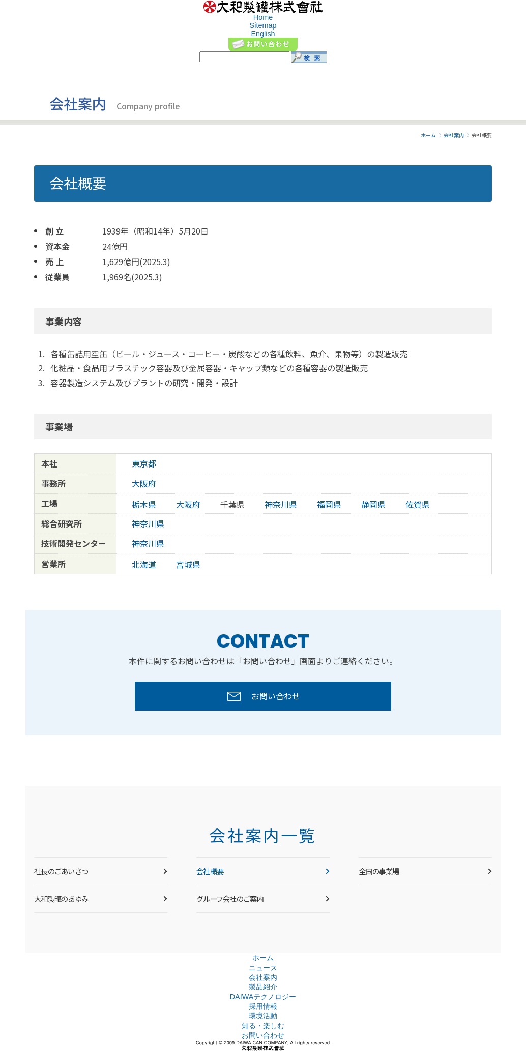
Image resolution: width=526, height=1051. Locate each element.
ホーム (428, 135)
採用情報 (263, 1006)
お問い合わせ (263, 1035)
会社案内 (454, 135)
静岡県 (373, 504)
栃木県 (144, 504)
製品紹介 (263, 987)
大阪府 (144, 483)
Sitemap (263, 25)
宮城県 (188, 564)
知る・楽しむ (263, 1025)
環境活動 (263, 1016)
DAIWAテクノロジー (263, 996)
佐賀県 (417, 504)
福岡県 (329, 504)
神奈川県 (281, 504)
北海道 (144, 564)
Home (263, 17)
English (263, 34)
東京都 (144, 464)
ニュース (263, 968)
